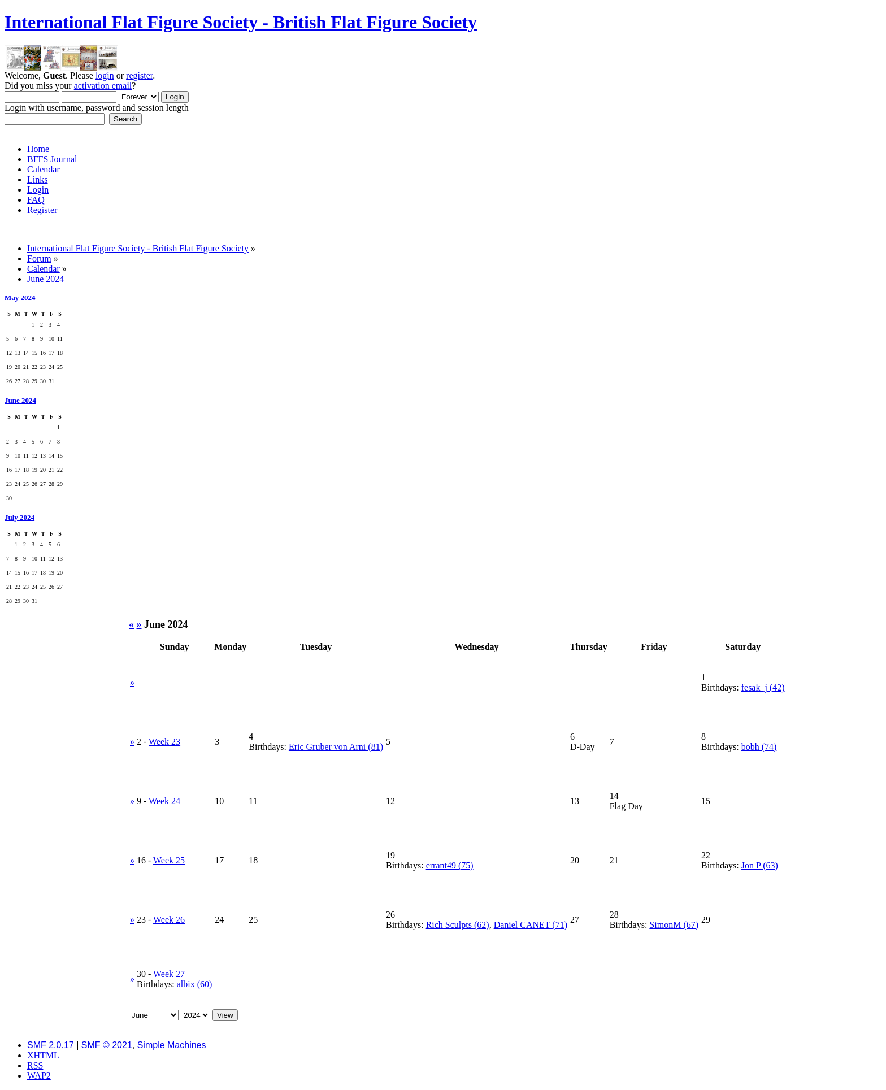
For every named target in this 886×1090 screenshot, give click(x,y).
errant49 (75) (450, 865)
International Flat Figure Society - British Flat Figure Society (241, 22)
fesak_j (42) (763, 687)
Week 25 (169, 860)
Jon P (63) (759, 865)
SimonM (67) (673, 925)
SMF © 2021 (106, 1045)
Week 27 (169, 974)
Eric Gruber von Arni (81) (336, 747)
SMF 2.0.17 (50, 1045)
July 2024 (19, 517)
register (139, 75)
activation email (103, 85)
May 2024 (20, 297)
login (104, 75)
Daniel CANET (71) (530, 925)
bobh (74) (759, 747)
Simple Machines (171, 1045)
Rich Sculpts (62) (457, 925)
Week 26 (169, 919)
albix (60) (194, 984)
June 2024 (20, 400)
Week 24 (164, 801)
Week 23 (164, 741)
